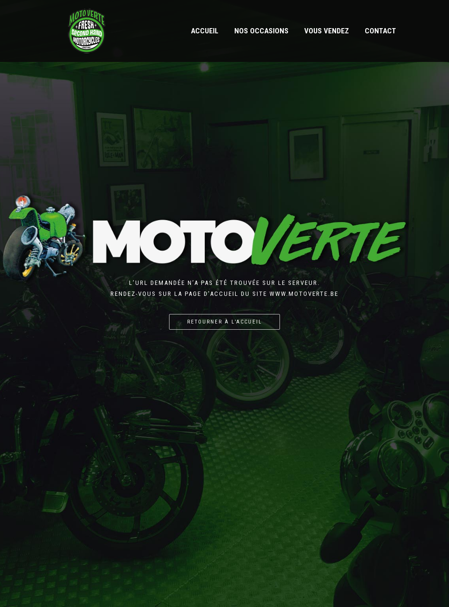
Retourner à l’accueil (224, 322)
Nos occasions (261, 31)
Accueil (205, 31)
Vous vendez (326, 31)
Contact (380, 31)
